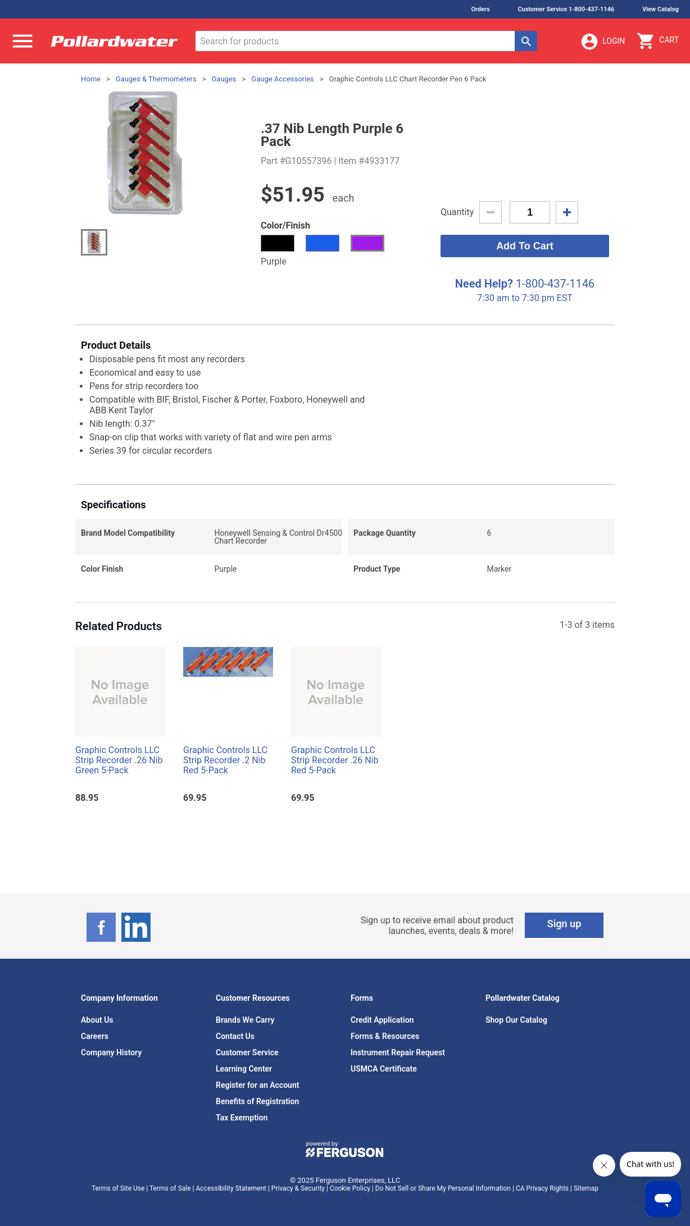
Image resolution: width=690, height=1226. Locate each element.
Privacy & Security (298, 1188)
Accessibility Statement (231, 1188)
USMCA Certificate (384, 1068)
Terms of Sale (170, 1188)
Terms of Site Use (118, 1188)
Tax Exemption (241, 1117)
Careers (94, 1036)
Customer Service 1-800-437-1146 (566, 9)
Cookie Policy (350, 1188)
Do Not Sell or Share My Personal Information (443, 1188)
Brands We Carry (245, 1019)
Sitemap (586, 1188)
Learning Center (244, 1068)
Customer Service (247, 1052)
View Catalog (660, 9)
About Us (97, 1019)
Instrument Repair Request (398, 1052)
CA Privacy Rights (542, 1188)
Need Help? (484, 283)
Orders (480, 9)
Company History (111, 1052)
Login (602, 41)
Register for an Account (257, 1085)
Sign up (564, 923)
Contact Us (235, 1036)
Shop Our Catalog (516, 1019)
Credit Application (382, 1019)
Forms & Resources (385, 1036)
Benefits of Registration (257, 1101)
